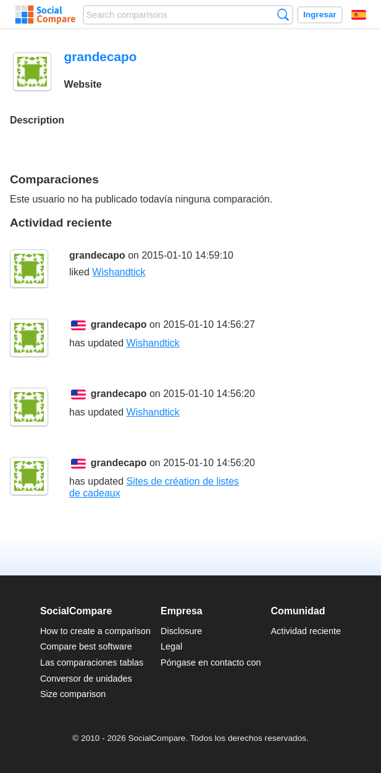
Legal (171, 646)
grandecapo (97, 255)
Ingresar (320, 14)
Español (358, 15)
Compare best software (86, 646)
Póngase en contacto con (211, 662)
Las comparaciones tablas (91, 662)
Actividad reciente (306, 631)
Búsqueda (283, 14)
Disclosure (181, 631)
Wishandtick (118, 272)
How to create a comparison (95, 631)
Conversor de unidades (86, 678)
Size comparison (73, 694)
